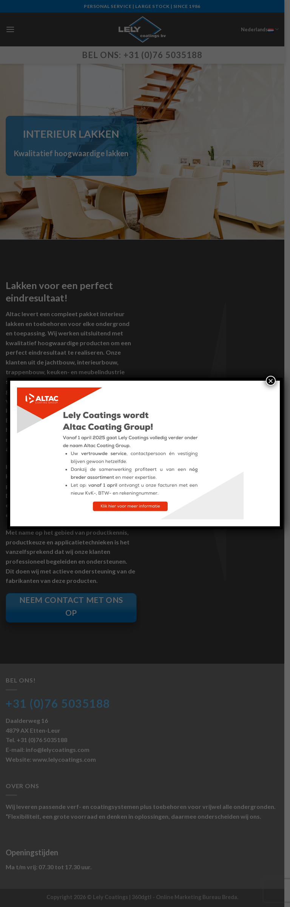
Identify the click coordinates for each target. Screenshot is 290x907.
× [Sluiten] (270, 381)
